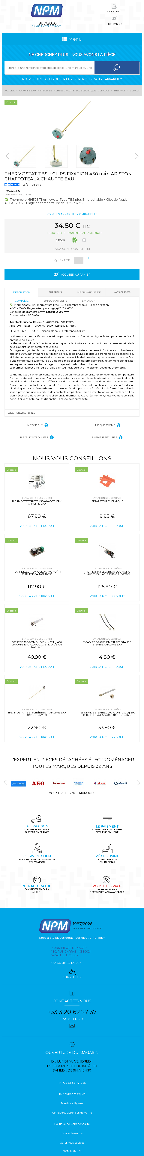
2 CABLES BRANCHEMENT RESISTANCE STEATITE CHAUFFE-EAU (107, 643)
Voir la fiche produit (37, 526)
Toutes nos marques (72, 1094)
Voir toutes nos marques (72, 793)
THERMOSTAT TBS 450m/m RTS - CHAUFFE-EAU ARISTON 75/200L (37, 713)
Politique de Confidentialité (72, 1124)
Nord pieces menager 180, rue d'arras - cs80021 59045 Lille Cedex (71, 951)
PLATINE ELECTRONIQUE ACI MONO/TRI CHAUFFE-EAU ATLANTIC (37, 573)
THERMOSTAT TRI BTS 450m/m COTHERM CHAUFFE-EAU (37, 502)
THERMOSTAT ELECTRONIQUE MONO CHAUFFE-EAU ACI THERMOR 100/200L (107, 573)
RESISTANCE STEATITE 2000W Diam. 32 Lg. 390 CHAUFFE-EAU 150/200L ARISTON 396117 (107, 713)
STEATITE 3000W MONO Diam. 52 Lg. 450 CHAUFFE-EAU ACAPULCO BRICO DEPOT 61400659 (36, 644)
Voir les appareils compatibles (72, 214)
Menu (72, 39)
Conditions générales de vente (72, 1112)
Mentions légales (72, 1103)
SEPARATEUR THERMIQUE (107, 501)
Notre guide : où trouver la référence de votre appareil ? (72, 79)
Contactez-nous (72, 1133)
